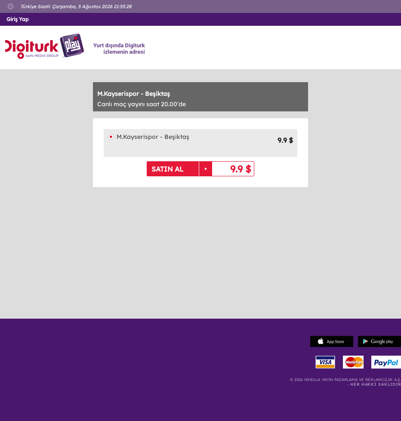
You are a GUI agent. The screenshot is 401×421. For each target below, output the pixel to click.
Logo (45, 46)
